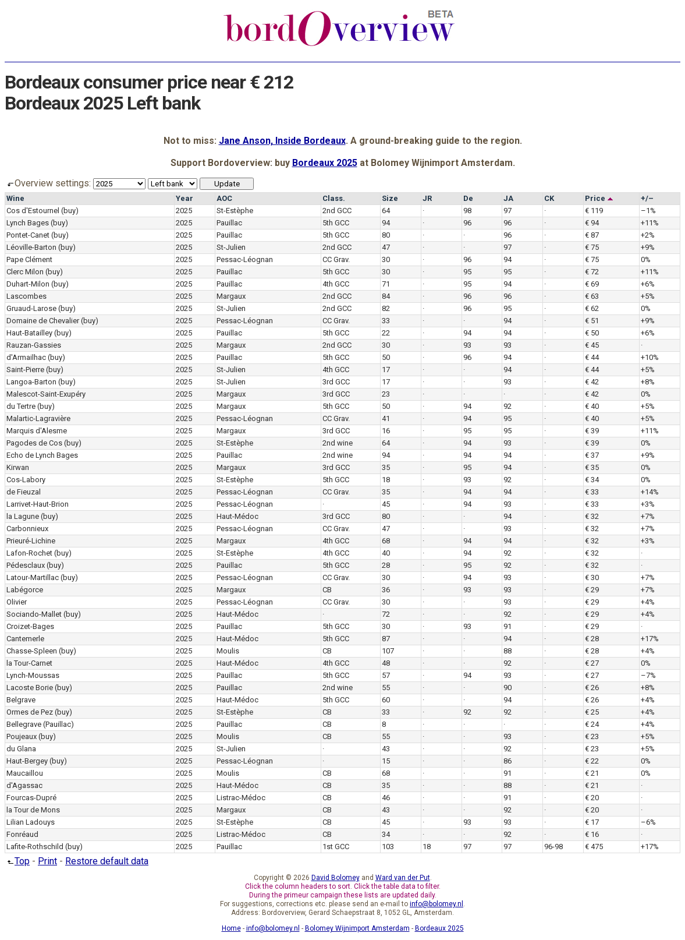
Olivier (16, 602)
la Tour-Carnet (29, 663)
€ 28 (592, 638)
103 (388, 846)
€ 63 (592, 296)
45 (386, 504)
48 (386, 663)
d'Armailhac (26, 357)
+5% (648, 296)
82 (386, 308)
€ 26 (592, 687)
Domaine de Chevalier (42, 320)
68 (386, 540)
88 (507, 650)
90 (507, 687)
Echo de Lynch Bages (42, 455)
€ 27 (592, 663)
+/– (647, 198)
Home (231, 928)
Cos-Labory (25, 479)
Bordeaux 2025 (324, 162)
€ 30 (592, 577)
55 (386, 687)
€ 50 (592, 332)
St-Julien (231, 247)
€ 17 (592, 822)
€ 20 (592, 797)
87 (386, 638)
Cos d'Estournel (32, 210)
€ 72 (592, 271)
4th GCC (335, 284)
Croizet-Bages (30, 626)
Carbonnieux (27, 528)
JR (427, 198)
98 (467, 210)
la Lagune (22, 516)
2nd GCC (337, 210)
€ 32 (592, 516)
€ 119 (594, 210)
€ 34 (592, 479)
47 (386, 247)
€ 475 (594, 846)
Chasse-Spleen (31, 650)
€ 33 (592, 491)
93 (467, 345)
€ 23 (592, 736)
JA (508, 198)
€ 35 (592, 467)
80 (386, 235)
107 (388, 650)
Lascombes (26, 296)
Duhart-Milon (27, 284)
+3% (648, 504)
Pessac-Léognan (244, 259)
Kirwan (17, 467)
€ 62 (592, 308)
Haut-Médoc (237, 516)
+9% (648, 247)
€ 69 (592, 284)
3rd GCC (336, 381)
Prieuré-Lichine (30, 540)
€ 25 (592, 712)
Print (47, 861)
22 (386, 332)
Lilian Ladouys (30, 822)
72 (386, 614)
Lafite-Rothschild (34, 846)
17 (386, 369)
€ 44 (592, 357)
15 (386, 761)
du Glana (21, 748)
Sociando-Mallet (34, 614)
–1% (648, 210)
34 (386, 834)
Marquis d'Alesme (36, 430)
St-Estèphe (234, 210)
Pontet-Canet (27, 235)
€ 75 (592, 247)
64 (386, 210)
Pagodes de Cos (34, 443)
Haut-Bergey (27, 761)
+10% (650, 357)
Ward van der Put (402, 878)
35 (386, 467)
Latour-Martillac (32, 577)
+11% (650, 222)
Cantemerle (25, 638)
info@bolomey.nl (436, 904)
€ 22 (592, 761)
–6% (648, 822)
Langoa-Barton (31, 381)
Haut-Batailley (29, 332)
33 (386, 320)
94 (386, 222)
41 (386, 418)
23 (386, 394)
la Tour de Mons (33, 809)
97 (507, 210)
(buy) (70, 210)
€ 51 (592, 320)
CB (327, 589)
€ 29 (592, 589)
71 (386, 284)
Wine (15, 198)
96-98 (553, 846)
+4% (648, 602)
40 (386, 553)
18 (386, 479)
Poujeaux (21, 736)
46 (386, 797)
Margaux (231, 296)
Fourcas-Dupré (31, 797)
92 (507, 406)
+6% (648, 284)
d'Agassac (24, 785)
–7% (648, 675)
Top (17, 861)
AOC (224, 198)
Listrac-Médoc (240, 797)
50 (386, 357)
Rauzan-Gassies (33, 345)
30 (386, 259)
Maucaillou (24, 773)
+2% (648, 235)
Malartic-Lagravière (38, 418)
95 (467, 271)
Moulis (227, 650)
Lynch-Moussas (32, 675)
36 (386, 589)
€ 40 (592, 406)
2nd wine (337, 443)
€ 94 (592, 222)
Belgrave (21, 699)
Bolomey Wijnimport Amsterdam (357, 928)
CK (549, 198)
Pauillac (229, 222)
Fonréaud (22, 834)
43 (386, 748)
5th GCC (335, 222)
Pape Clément (29, 259)
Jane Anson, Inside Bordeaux (282, 140)
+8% (648, 381)
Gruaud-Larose (31, 308)
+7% (648, 516)
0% (646, 259)
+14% (650, 491)
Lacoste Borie (29, 687)
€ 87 (592, 235)
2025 (184, 210)
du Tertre (21, 406)
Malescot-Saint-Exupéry (46, 394)
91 (507, 626)
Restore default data (106, 861)
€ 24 (592, 724)
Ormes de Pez (29, 712)
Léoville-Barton (31, 247)
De (468, 198)
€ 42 (592, 381)
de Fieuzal (23, 491)
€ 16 (592, 834)
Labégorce (24, 589)
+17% (650, 638)
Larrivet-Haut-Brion (37, 504)
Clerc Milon (25, 271)
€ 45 (592, 345)
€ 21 (592, 773)
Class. (333, 198)
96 (467, 222)
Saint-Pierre (25, 369)
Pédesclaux (25, 565)
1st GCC (335, 846)
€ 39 (592, 430)
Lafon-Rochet (29, 553)
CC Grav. (336, 259)
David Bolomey (335, 878)
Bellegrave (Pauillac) (40, 724)
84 (386, 296)
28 (386, 565)
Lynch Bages (27, 222)
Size (390, 198)
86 (507, 761)
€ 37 (592, 455)
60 (386, 699)
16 (386, 430)
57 (386, 675)
